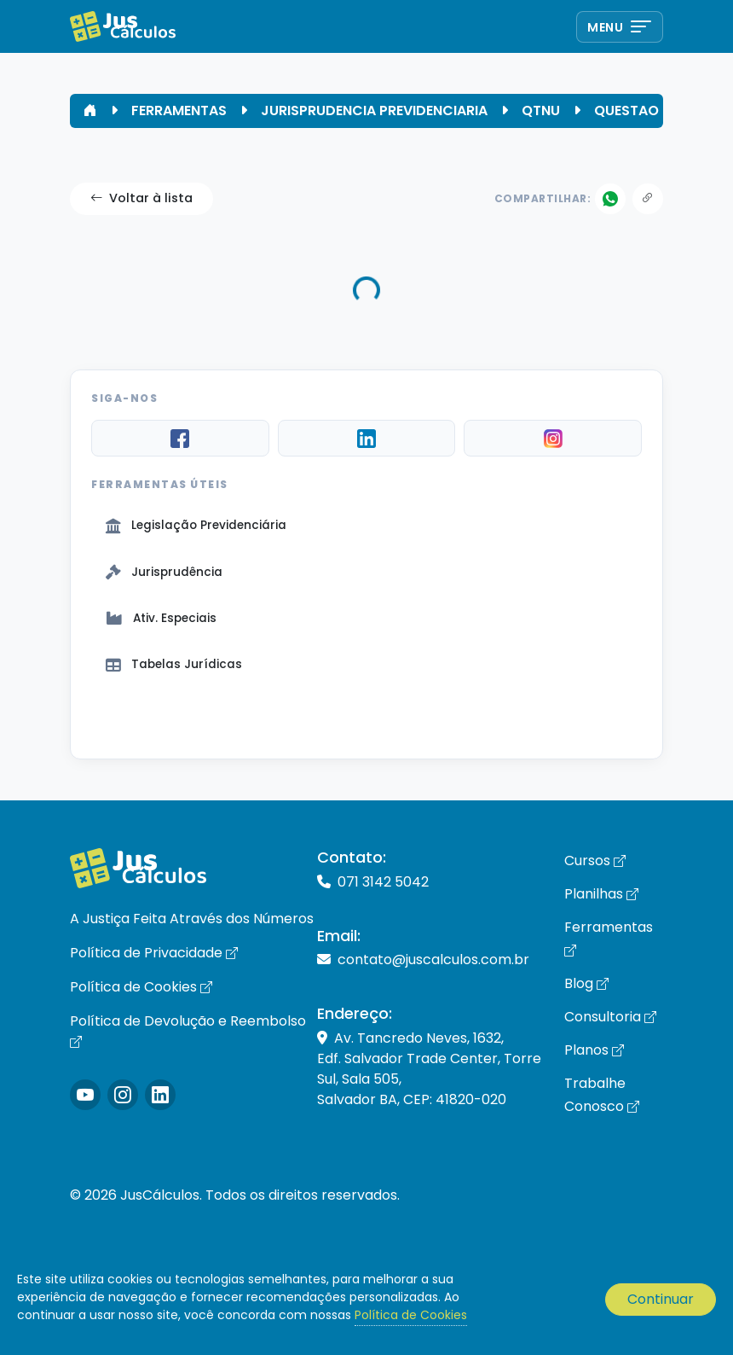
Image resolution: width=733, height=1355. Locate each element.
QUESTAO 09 (637, 110)
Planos (594, 1050)
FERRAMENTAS (179, 110)
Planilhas (601, 894)
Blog (586, 983)
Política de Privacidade (154, 952)
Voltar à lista (141, 198)
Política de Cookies (141, 987)
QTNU (541, 110)
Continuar (660, 1299)
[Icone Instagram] (85, 1094)
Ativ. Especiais (161, 618)
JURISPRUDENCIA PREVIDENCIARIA (374, 110)
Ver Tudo (366, 721)
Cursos (595, 860)
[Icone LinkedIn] (160, 1094)
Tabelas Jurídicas (174, 664)
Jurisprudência (164, 572)
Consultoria (610, 1016)
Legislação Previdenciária (196, 525)
